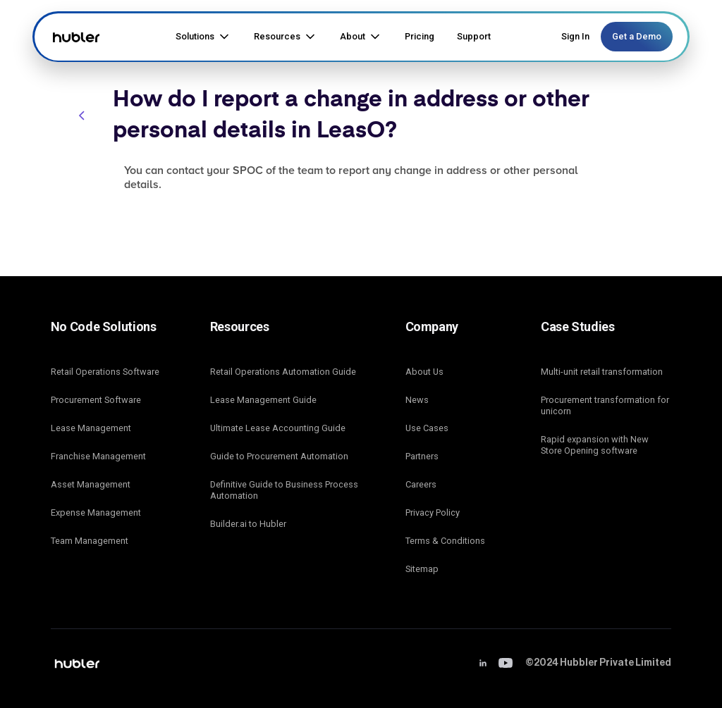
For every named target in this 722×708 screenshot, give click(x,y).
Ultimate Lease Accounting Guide (277, 428)
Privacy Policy (432, 512)
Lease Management (91, 428)
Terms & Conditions (445, 540)
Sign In (575, 36)
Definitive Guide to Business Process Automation (284, 490)
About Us (424, 371)
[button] (203, 36)
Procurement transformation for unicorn (605, 405)
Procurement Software (96, 400)
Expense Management (96, 512)
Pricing (419, 36)
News (417, 400)
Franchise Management (98, 456)
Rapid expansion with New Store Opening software (595, 445)
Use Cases (426, 428)
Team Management (89, 540)
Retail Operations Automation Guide (283, 371)
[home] (74, 36)
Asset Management (90, 484)
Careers (420, 484)
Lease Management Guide (263, 400)
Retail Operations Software (105, 371)
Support (474, 36)
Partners (422, 456)
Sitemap (422, 569)
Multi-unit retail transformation (602, 371)
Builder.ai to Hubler (248, 523)
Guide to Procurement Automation (279, 456)
